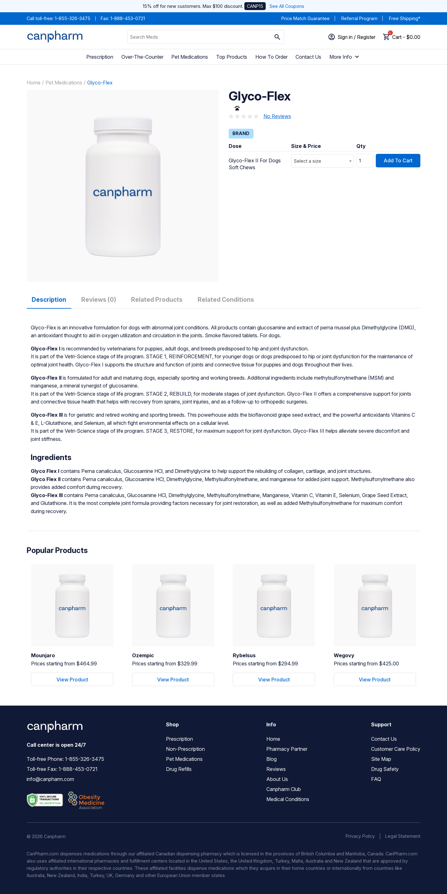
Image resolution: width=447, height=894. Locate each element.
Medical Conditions (287, 799)
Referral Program (359, 18)
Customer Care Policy (395, 749)
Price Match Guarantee (305, 18)
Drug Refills (179, 769)
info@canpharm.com (50, 779)
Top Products (231, 57)
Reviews (276, 769)
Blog (271, 759)
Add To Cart (398, 160)
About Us (277, 779)
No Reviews (277, 116)
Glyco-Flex (100, 82)
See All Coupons (286, 6)
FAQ (376, 779)
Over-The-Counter (142, 57)
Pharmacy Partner (286, 749)
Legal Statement (402, 836)
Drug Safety (385, 769)
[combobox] (322, 161)
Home (33, 82)
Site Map (381, 759)
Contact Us (308, 57)
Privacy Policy (360, 836)
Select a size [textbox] (307, 161)
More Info (345, 57)
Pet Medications (189, 57)
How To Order (271, 57)
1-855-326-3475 (72, 18)
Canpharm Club (283, 789)
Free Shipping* (404, 18)
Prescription (99, 57)
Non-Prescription (185, 749)
